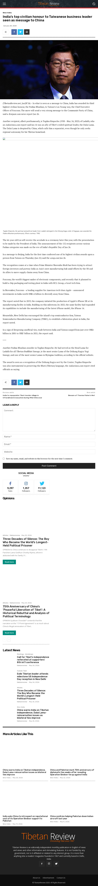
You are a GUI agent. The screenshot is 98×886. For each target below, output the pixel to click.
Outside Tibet (22, 671)
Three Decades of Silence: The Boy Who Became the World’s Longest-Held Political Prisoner (26, 542)
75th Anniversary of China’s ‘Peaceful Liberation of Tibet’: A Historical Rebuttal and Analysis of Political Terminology (26, 611)
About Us (36, 878)
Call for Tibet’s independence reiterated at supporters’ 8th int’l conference (33, 660)
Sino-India (7, 13)
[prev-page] (4, 639)
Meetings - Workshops (25, 654)
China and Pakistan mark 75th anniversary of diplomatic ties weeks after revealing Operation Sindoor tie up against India (72, 772)
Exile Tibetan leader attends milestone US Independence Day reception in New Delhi (32, 676)
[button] (94, 4)
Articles (5, 535)
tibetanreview (15, 535)
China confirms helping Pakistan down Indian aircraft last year (71, 817)
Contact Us (61, 878)
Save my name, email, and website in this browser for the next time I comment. (39, 458)
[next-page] (9, 639)
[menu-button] (4, 4)
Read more (9, 562)
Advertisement (48, 878)
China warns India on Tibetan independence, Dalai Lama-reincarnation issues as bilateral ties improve (33, 714)
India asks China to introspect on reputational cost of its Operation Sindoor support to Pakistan (25, 818)
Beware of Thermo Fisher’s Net (81, 395)
